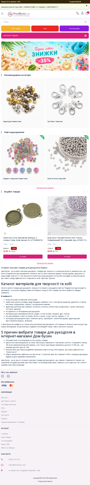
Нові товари (15, 28)
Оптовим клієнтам (8, 404)
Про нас (4, 397)
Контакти (5, 415)
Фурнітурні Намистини (12, 121)
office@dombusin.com (17, 465)
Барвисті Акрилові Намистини (15, 178)
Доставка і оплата (8, 401)
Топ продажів (74, 28)
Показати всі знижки (45, 263)
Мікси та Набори (8, 448)
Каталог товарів (45, 35)
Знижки (4, 418)
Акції (45, 28)
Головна (4, 434)
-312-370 (16, 459)
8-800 (11, 459)
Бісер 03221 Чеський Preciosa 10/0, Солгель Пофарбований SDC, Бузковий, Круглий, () (64, 239)
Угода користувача (45, 481)
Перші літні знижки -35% (10, 2)
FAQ (2, 408)
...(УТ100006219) (36, 240)
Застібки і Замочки (55, 121)
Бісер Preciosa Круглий (56, 178)
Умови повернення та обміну (12, 422)
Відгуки (4, 411)
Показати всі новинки (45, 188)
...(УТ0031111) (81, 240)
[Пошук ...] (42, 21)
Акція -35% (5, 444)
